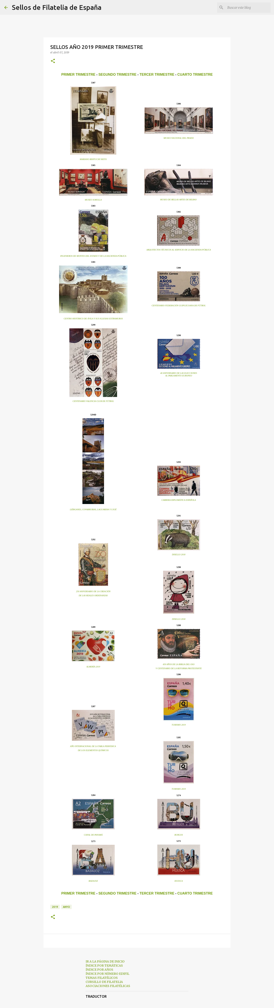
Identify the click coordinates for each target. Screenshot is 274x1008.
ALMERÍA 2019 (93, 666)
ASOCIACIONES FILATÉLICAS (108, 986)
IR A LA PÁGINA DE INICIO (105, 961)
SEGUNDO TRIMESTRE (117, 74)
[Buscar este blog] (248, 7)
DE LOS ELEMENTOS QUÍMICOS (93, 750)
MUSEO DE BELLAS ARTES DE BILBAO (178, 199)
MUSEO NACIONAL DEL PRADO (179, 138)
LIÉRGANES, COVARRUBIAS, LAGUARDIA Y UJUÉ (93, 509)
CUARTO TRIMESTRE (195, 74)
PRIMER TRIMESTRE (78, 74)
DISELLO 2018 (178, 554)
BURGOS (178, 835)
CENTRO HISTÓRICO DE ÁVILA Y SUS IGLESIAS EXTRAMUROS (93, 318)
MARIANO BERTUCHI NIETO (93, 159)
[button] (52, 61)
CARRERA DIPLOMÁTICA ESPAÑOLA (178, 500)
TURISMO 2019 (179, 725)
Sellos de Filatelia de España (56, 7)
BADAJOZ (93, 881)
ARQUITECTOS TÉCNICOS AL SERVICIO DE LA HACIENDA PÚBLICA (178, 250)
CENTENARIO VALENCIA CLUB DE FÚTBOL (93, 401)
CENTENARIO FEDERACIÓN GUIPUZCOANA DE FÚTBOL (179, 305)
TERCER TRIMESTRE (157, 74)
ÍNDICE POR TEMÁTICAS (104, 965)
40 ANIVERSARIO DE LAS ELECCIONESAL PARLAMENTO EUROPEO (178, 374)
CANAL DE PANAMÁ (93, 835)
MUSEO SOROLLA (93, 200)
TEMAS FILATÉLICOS (102, 978)
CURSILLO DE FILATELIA (104, 982)
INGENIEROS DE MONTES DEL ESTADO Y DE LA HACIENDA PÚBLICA (93, 256)
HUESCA (178, 881)
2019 (55, 906)
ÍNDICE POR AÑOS (99, 970)
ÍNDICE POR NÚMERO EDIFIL (107, 974)
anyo (66, 906)
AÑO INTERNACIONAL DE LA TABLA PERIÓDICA (93, 746)
